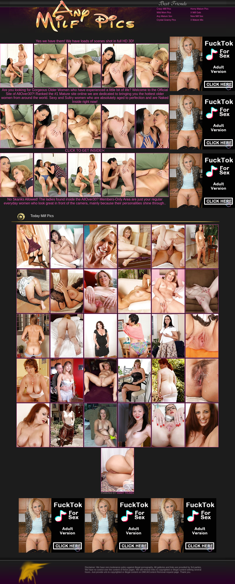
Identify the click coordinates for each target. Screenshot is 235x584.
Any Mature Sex (164, 16)
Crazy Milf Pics (164, 9)
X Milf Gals (195, 12)
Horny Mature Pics (199, 9)
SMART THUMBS (125, 493)
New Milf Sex (196, 16)
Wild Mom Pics (164, 12)
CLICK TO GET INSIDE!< (85, 150)
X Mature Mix (196, 20)
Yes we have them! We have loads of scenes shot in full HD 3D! (85, 41)
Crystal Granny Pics (166, 20)
